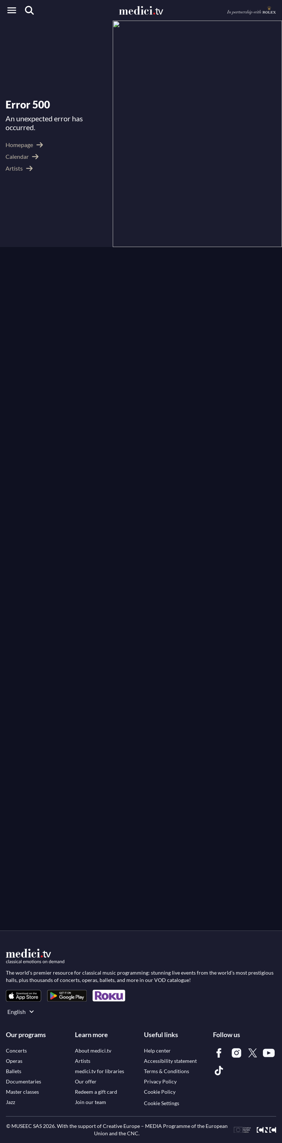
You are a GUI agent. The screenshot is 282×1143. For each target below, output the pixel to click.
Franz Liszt (152, 190)
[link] (23, 997)
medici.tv (17, 30)
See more (21, 278)
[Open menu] (12, 10)
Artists (45, 30)
